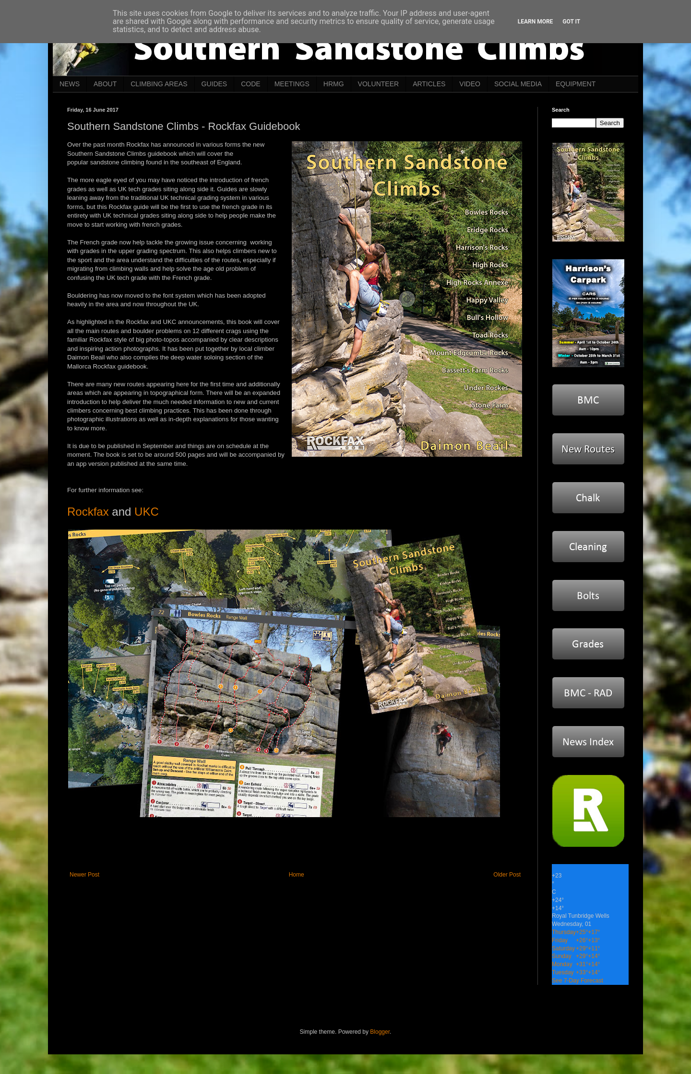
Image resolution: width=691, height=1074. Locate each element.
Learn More (535, 21)
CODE (250, 84)
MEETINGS (292, 84)
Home (296, 874)
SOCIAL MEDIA (518, 84)
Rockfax (88, 511)
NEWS (70, 84)
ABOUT (105, 84)
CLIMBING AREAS (159, 84)
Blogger (380, 1031)
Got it (571, 21)
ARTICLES (429, 84)
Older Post (507, 874)
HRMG (333, 84)
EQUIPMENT (576, 84)
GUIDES (214, 84)
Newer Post (84, 874)
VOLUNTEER (378, 84)
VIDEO (469, 84)
